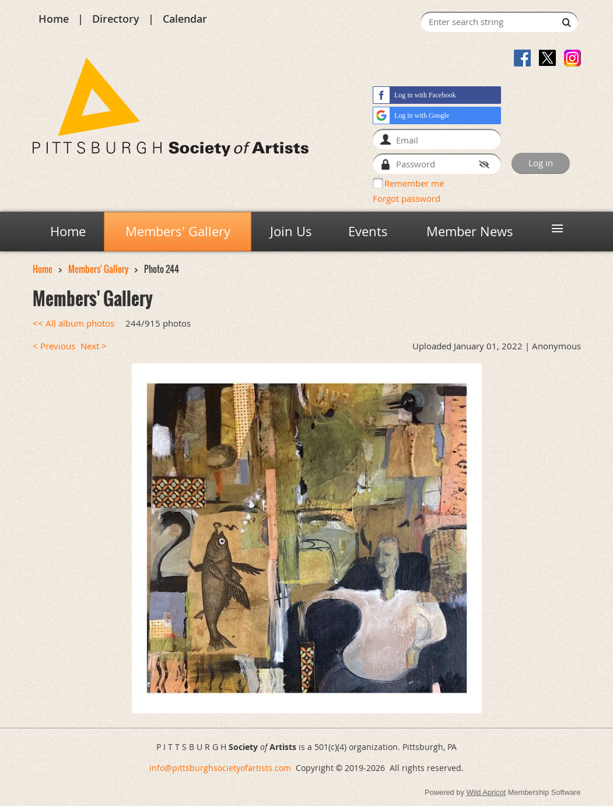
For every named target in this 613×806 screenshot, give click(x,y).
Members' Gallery (98, 269)
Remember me (414, 183)
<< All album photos (73, 323)
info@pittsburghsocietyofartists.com (220, 767)
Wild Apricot (486, 792)
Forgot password (406, 198)
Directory (115, 19)
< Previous (54, 346)
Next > (93, 346)
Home (53, 19)
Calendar (185, 19)
